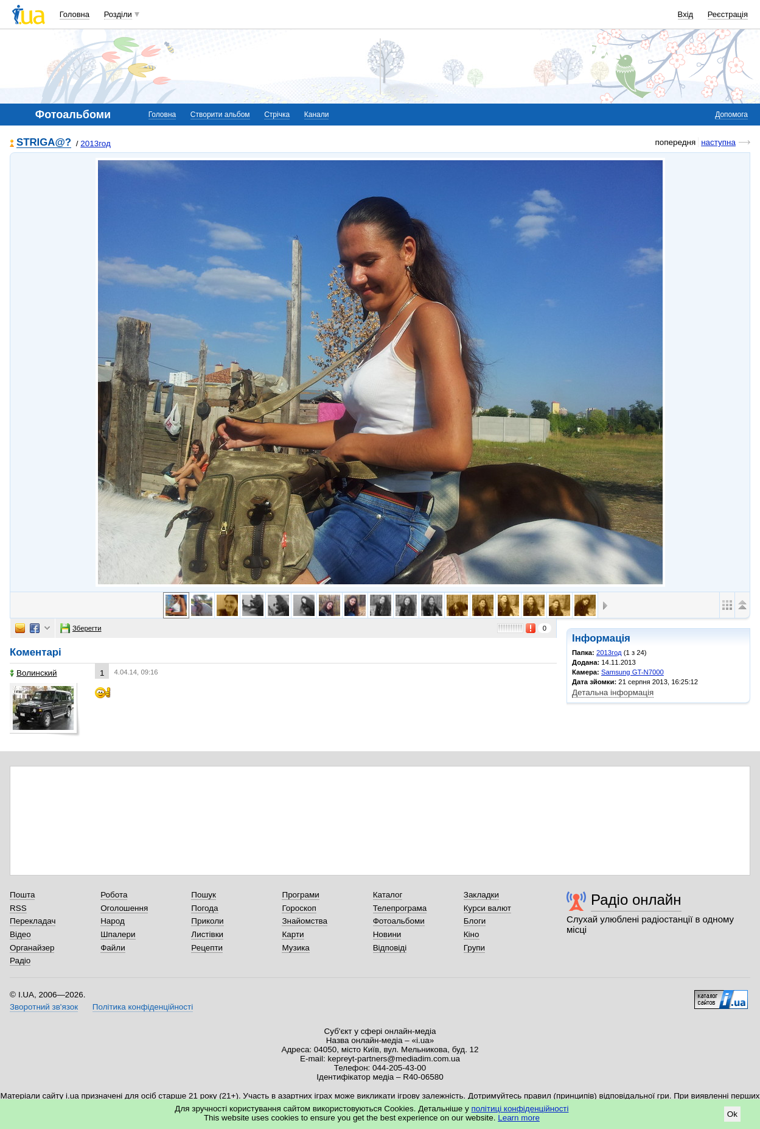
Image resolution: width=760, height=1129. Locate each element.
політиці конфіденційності (520, 1108)
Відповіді (390, 947)
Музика (295, 947)
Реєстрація (728, 14)
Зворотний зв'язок (44, 1006)
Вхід (686, 14)
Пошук (203, 894)
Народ (112, 920)
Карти (293, 934)
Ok (732, 1114)
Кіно (471, 934)
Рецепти (207, 947)
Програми (300, 894)
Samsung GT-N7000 (632, 672)
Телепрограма (400, 908)
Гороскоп (299, 908)
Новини (387, 934)
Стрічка (277, 114)
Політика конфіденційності (142, 1006)
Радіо (20, 960)
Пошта (22, 894)
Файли (112, 947)
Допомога (731, 114)
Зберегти (81, 628)
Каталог (388, 894)
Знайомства (304, 920)
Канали (316, 114)
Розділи (118, 14)
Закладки (481, 894)
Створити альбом (220, 114)
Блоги (475, 920)
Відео (20, 934)
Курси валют (487, 908)
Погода (204, 908)
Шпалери (117, 934)
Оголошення (124, 908)
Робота (113, 894)
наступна (718, 142)
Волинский (33, 673)
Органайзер (32, 947)
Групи (474, 947)
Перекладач (32, 920)
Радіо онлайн (636, 899)
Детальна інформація (613, 692)
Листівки (207, 934)
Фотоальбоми (399, 920)
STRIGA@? (43, 143)
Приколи (207, 920)
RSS (18, 908)
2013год (95, 143)
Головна (74, 14)
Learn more (519, 1117)
